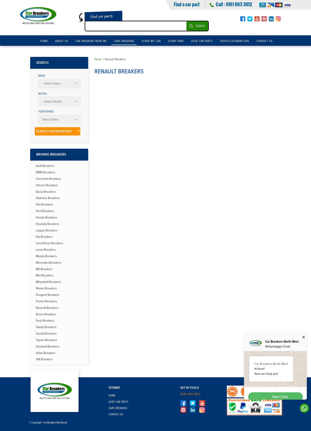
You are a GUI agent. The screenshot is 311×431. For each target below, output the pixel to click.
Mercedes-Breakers (48, 262)
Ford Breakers (45, 211)
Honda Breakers (46, 217)
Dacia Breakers (45, 191)
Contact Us (265, 41)
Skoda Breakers (46, 327)
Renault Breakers (47, 308)
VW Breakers (44, 359)
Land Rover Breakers (49, 243)
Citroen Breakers (47, 185)
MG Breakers (44, 269)
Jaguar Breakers (46, 230)
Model (42, 93)
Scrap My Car (151, 41)
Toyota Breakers (46, 340)
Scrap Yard (176, 41)
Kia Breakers (44, 236)
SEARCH (200, 26)
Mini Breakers (44, 275)
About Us (61, 41)
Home (44, 41)
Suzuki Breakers (46, 333)
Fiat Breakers (44, 204)
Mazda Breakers (46, 256)
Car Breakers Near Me (91, 41)
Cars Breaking (124, 41)
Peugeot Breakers (47, 295)
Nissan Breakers (46, 288)
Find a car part (187, 4)
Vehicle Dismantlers (235, 41)
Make (41, 75)
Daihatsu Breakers (48, 198)
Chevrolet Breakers (48, 178)
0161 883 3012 (239, 4)
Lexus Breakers (46, 249)
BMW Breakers (45, 172)
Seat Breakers (45, 320)
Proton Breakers (46, 301)
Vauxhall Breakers (47, 346)
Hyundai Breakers (47, 224)
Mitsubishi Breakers (48, 282)
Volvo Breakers (45, 353)
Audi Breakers (45, 166)
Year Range (46, 111)
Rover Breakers (46, 314)
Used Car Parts (202, 41)
